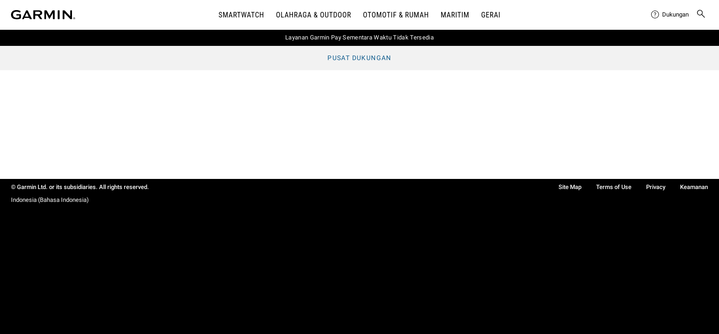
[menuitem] (670, 14)
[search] (701, 14)
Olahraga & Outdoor (313, 15)
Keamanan (694, 187)
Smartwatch (242, 15)
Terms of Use (613, 187)
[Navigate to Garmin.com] (43, 14)
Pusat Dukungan (359, 57)
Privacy (655, 187)
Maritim (455, 15)
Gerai (490, 15)
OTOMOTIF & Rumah (396, 15)
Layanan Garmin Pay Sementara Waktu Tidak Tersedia (359, 37)
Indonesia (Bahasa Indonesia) (50, 199)
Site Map (570, 187)
